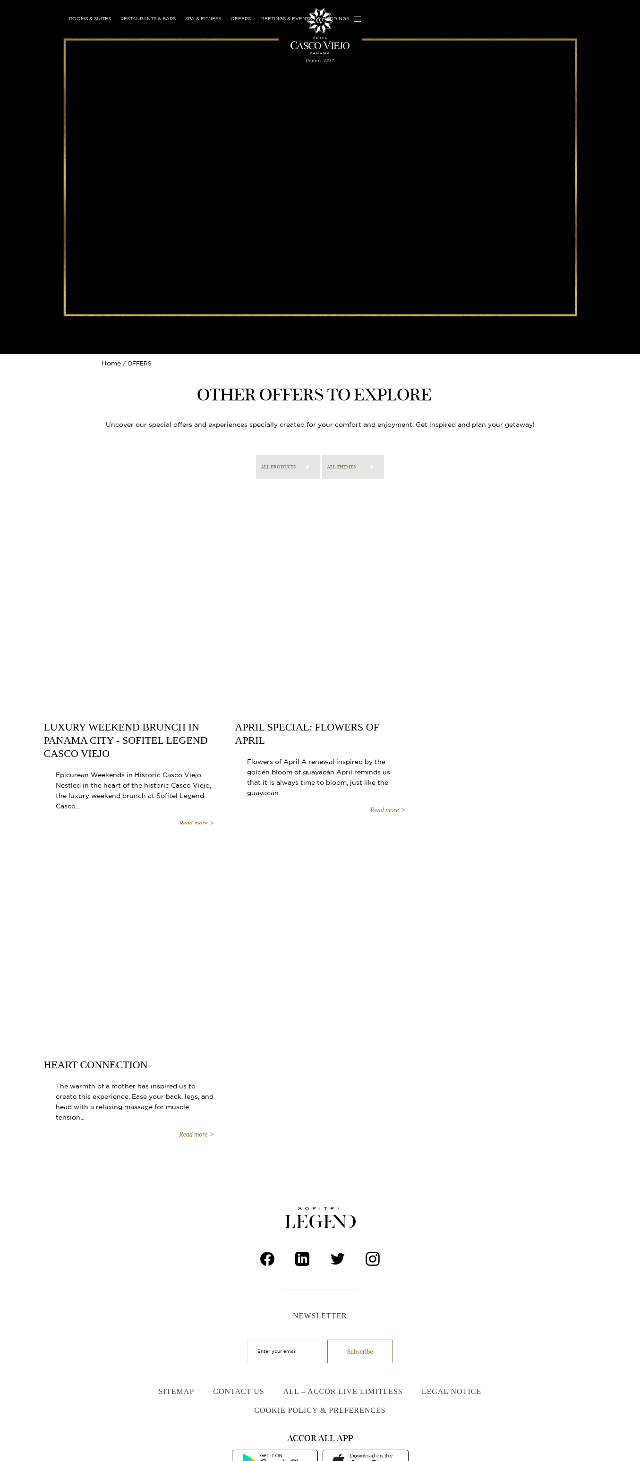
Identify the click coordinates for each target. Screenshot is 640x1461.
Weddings (335, 18)
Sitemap (176, 1391)
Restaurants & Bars (148, 18)
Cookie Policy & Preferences (319, 1410)
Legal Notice (452, 1391)
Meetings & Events (286, 18)
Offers (240, 18)
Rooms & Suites (90, 18)
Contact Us (238, 1391)
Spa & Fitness (203, 18)
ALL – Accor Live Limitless (343, 1391)
